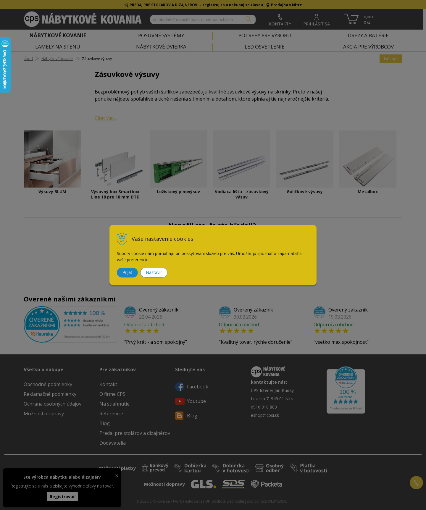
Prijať (127, 272)
